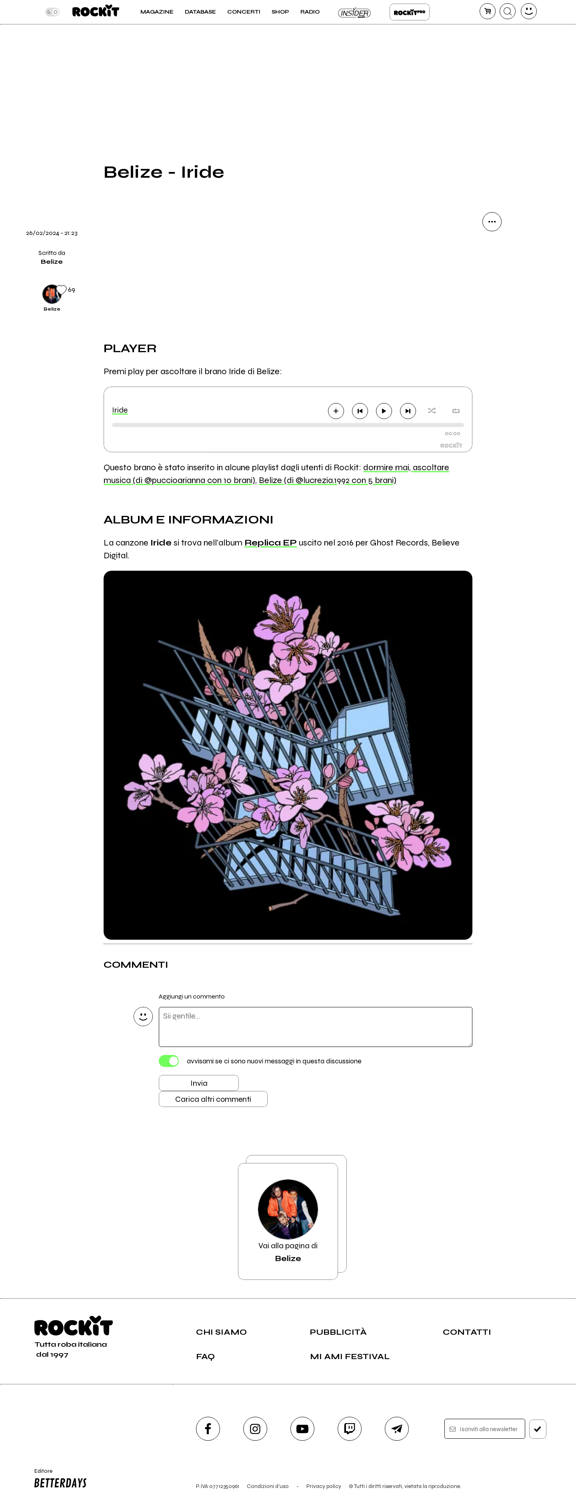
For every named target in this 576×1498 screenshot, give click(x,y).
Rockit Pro (410, 12)
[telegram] (397, 1429)
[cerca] (508, 11)
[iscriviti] (537, 1429)
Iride (120, 410)
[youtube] (302, 1429)
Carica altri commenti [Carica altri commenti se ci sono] (213, 1099)
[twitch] (350, 1429)
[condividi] (492, 221)
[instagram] (255, 1429)
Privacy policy (323, 1486)
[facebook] (208, 1429)
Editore (59, 1479)
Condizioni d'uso (268, 1486)
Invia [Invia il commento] (199, 1083)
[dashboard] (529, 11)
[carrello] (488, 11)
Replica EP (270, 542)
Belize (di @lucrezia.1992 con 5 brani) (327, 480)
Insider (355, 12)
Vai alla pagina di (288, 1221)
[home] (95, 12)
